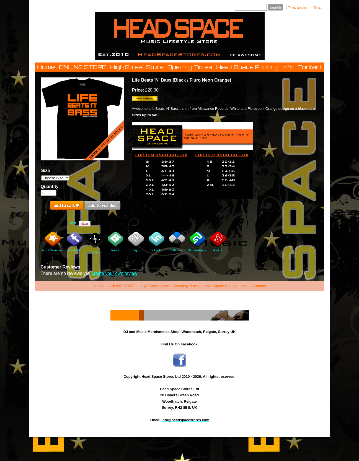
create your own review (114, 273)
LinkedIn (156, 242)
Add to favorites (52, 242)
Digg (135, 242)
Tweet (72, 223)
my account (300, 7)
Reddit (217, 242)
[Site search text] (251, 7)
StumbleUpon (197, 242)
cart (319, 7)
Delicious (176, 242)
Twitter (95, 243)
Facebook (74, 242)
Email (115, 242)
